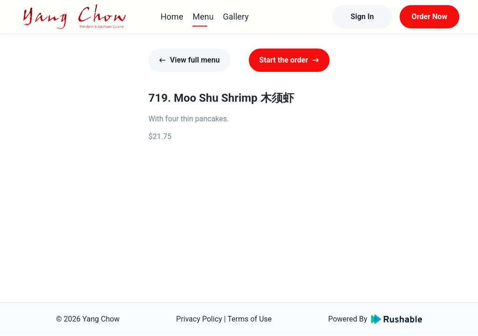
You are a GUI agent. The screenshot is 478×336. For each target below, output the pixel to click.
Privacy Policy (199, 319)
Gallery (236, 16)
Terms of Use (249, 319)
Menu (202, 16)
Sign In (362, 16)
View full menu (189, 60)
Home (172, 16)
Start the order (289, 60)
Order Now (429, 16)
